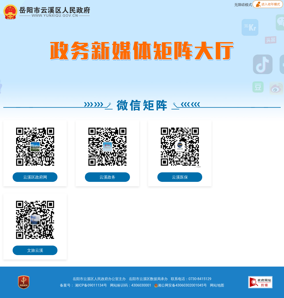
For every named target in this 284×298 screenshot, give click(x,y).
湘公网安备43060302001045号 (180, 285)
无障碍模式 (243, 5)
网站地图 (217, 285)
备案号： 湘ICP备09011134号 (83, 285)
